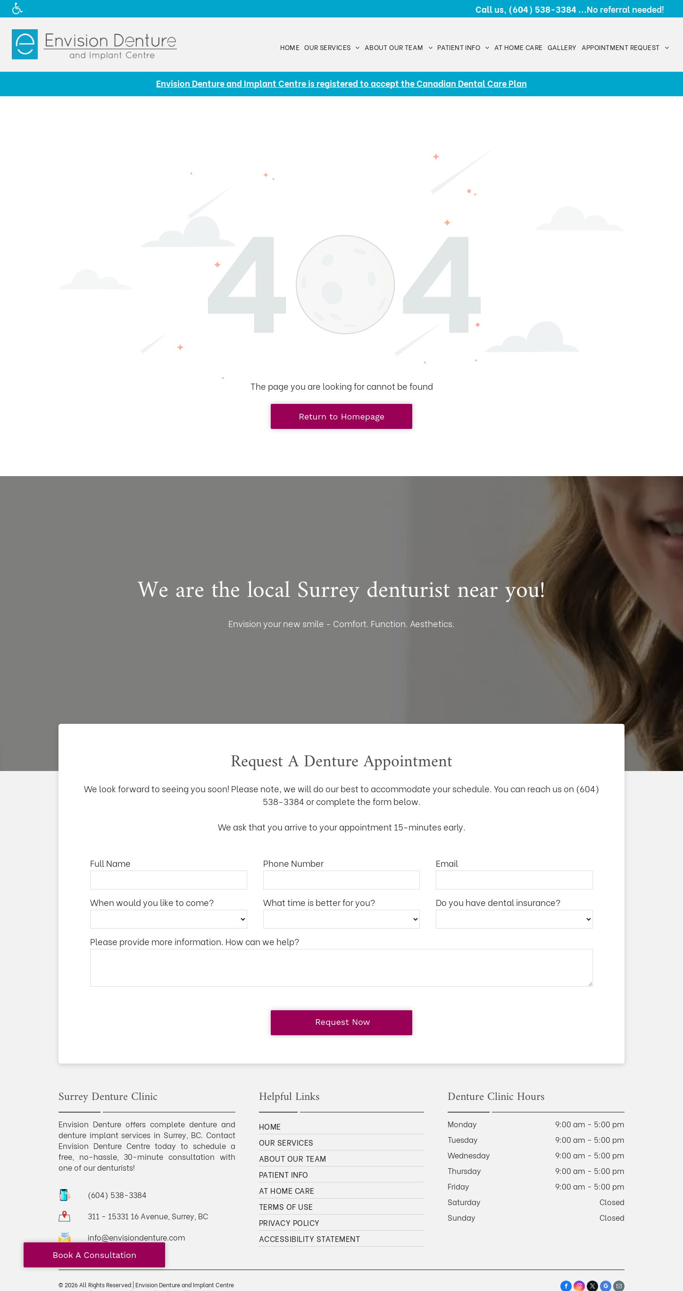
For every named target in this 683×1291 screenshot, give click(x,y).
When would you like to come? (152, 902)
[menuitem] (290, 47)
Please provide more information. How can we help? (194, 941)
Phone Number (293, 862)
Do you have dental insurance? (498, 902)
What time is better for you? (319, 902)
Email (447, 862)
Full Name (110, 862)
